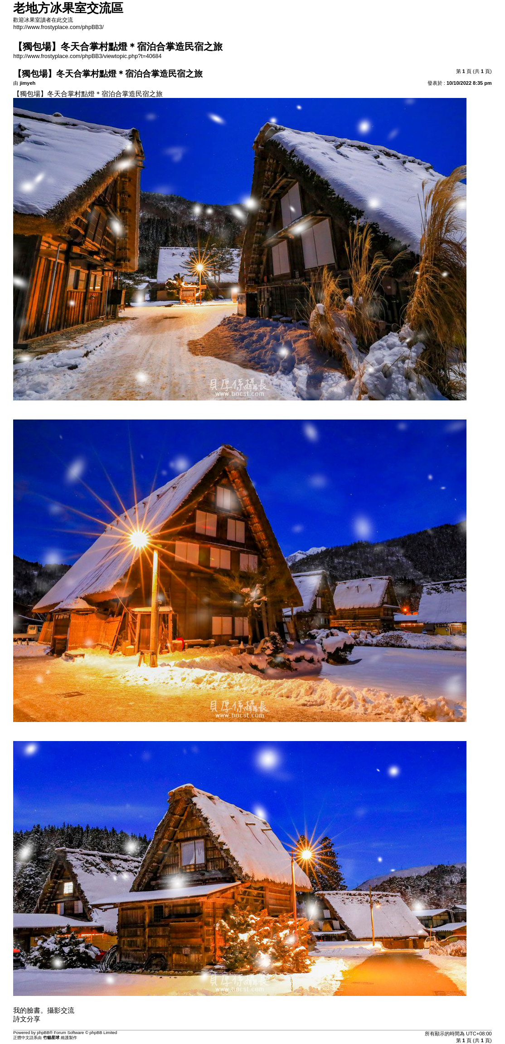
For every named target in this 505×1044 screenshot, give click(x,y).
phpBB (43, 1032)
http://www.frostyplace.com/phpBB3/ (58, 27)
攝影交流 (60, 1010)
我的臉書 (26, 1010)
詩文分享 (26, 1019)
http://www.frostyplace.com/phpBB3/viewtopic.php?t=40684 (87, 56)
